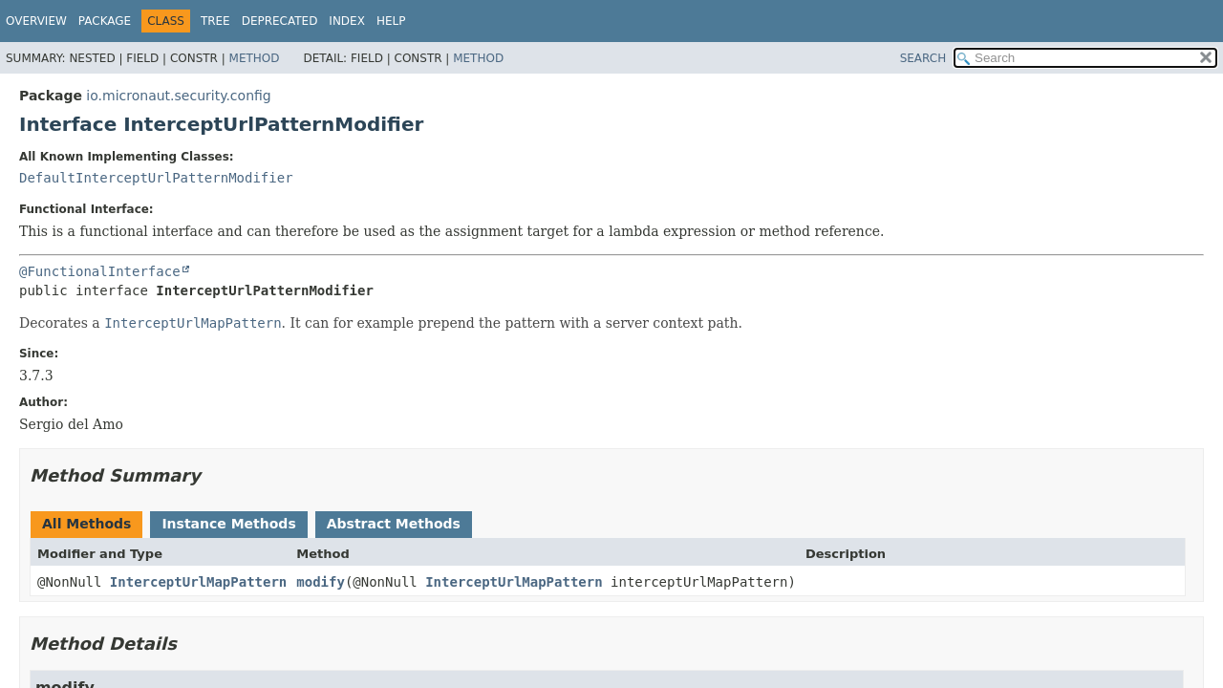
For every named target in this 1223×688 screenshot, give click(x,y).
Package (104, 21)
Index (347, 21)
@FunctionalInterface (100, 271)
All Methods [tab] (86, 523)
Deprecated (280, 21)
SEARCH (923, 58)
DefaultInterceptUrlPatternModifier (156, 177)
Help (391, 21)
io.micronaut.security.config (178, 95)
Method (254, 58)
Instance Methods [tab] (228, 523)
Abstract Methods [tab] (394, 523)
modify (320, 582)
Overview (36, 21)
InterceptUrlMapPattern (198, 582)
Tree (215, 21)
